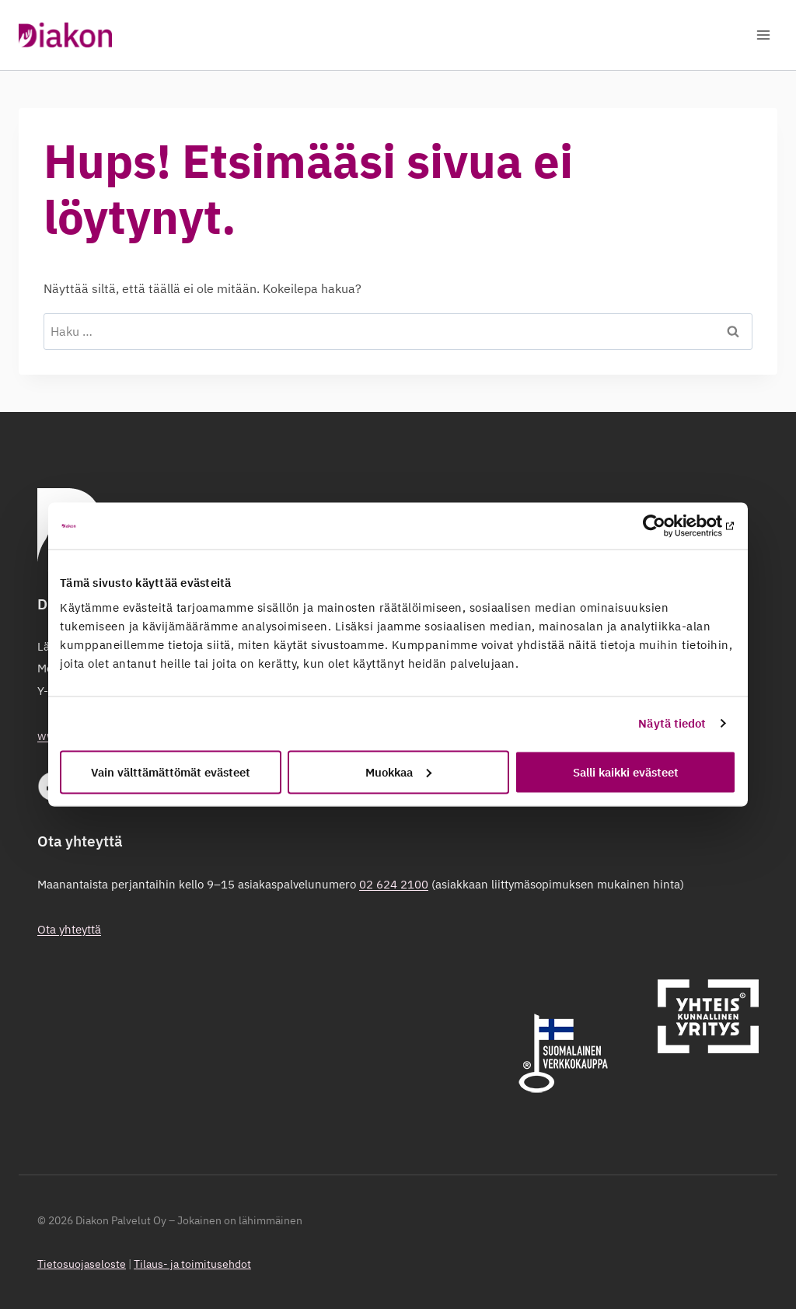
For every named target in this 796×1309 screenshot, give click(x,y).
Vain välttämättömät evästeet (170, 771)
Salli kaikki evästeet (626, 771)
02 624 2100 (393, 884)
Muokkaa (398, 771)
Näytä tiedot (672, 723)
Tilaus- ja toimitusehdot (192, 1264)
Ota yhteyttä (69, 929)
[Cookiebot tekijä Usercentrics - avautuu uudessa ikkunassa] (668, 526)
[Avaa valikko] (763, 35)
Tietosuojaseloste (81, 1264)
